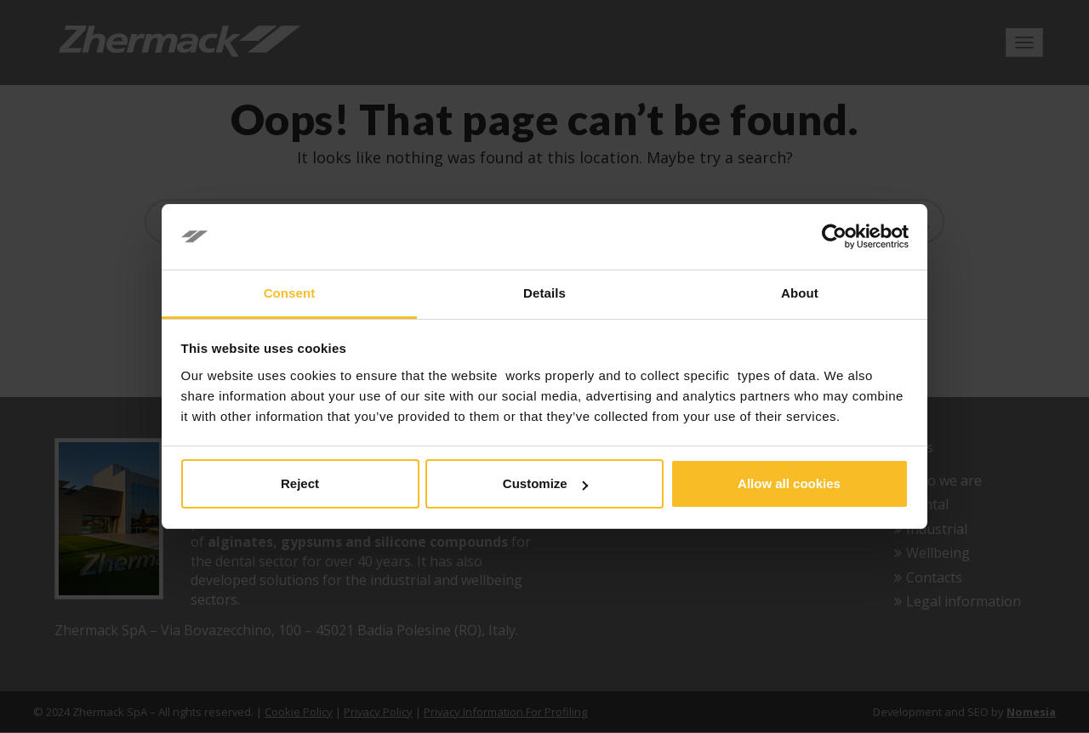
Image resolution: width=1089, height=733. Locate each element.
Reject (300, 483)
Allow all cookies (789, 483)
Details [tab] (544, 293)
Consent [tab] (290, 293)
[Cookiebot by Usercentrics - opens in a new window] (834, 237)
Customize (545, 483)
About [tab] (799, 293)
